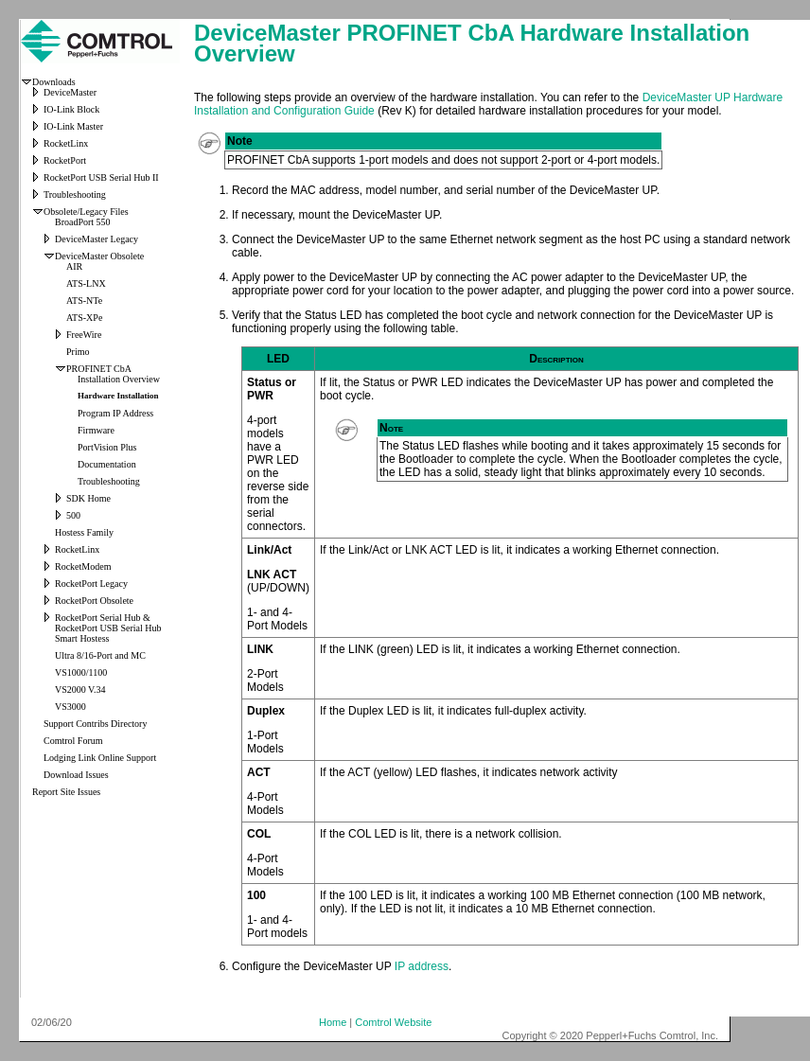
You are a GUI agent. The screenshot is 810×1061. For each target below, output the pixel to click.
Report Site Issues (66, 792)
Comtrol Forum (73, 740)
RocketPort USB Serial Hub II (101, 177)
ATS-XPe (84, 317)
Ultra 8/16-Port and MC (100, 655)
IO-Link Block (71, 109)
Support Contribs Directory (95, 723)
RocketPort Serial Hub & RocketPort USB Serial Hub (108, 622)
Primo (77, 351)
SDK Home (88, 498)
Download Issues (76, 774)
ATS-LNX (86, 283)
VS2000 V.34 (80, 689)
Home (332, 1022)
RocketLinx (66, 143)
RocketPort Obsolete (94, 600)
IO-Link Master (73, 126)
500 (73, 515)
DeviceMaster (70, 92)
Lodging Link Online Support (100, 757)
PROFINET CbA (99, 368)
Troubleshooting (75, 194)
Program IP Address (115, 413)
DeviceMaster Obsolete (99, 256)
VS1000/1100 (81, 672)
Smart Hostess (82, 638)
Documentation (107, 464)
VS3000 (70, 706)
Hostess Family (84, 532)
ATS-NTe (84, 300)
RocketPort (65, 160)
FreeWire (83, 334)
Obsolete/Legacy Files (86, 211)
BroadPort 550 (83, 222)
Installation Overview (119, 379)
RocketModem (83, 566)
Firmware (96, 430)
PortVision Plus (107, 447)
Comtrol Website (393, 1022)
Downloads (54, 82)
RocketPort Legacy (91, 583)
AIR (74, 266)
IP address (422, 966)
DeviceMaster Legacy (96, 239)
